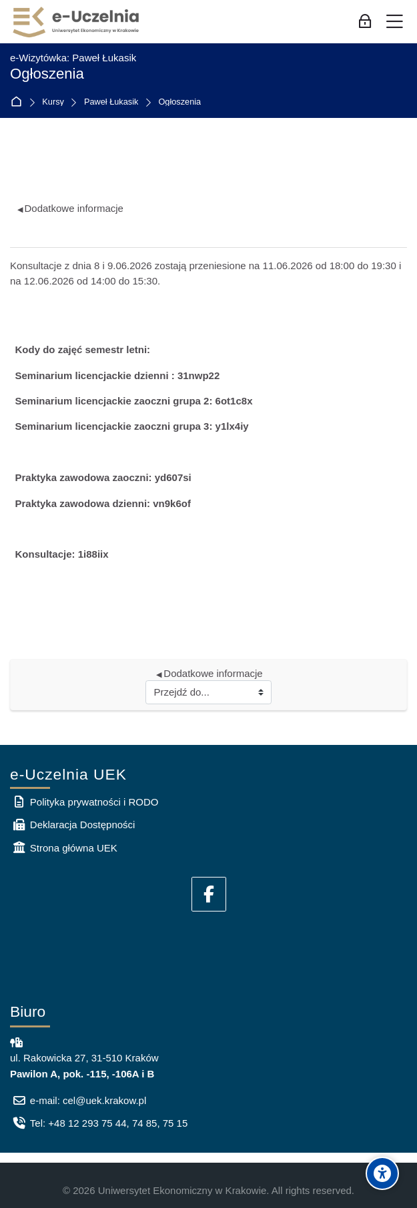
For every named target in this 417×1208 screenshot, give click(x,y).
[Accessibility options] (382, 1173)
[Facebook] (208, 894)
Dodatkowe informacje (70, 208)
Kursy (53, 102)
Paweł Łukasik (111, 102)
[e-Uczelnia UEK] (76, 22)
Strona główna (19, 102)
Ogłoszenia (179, 102)
